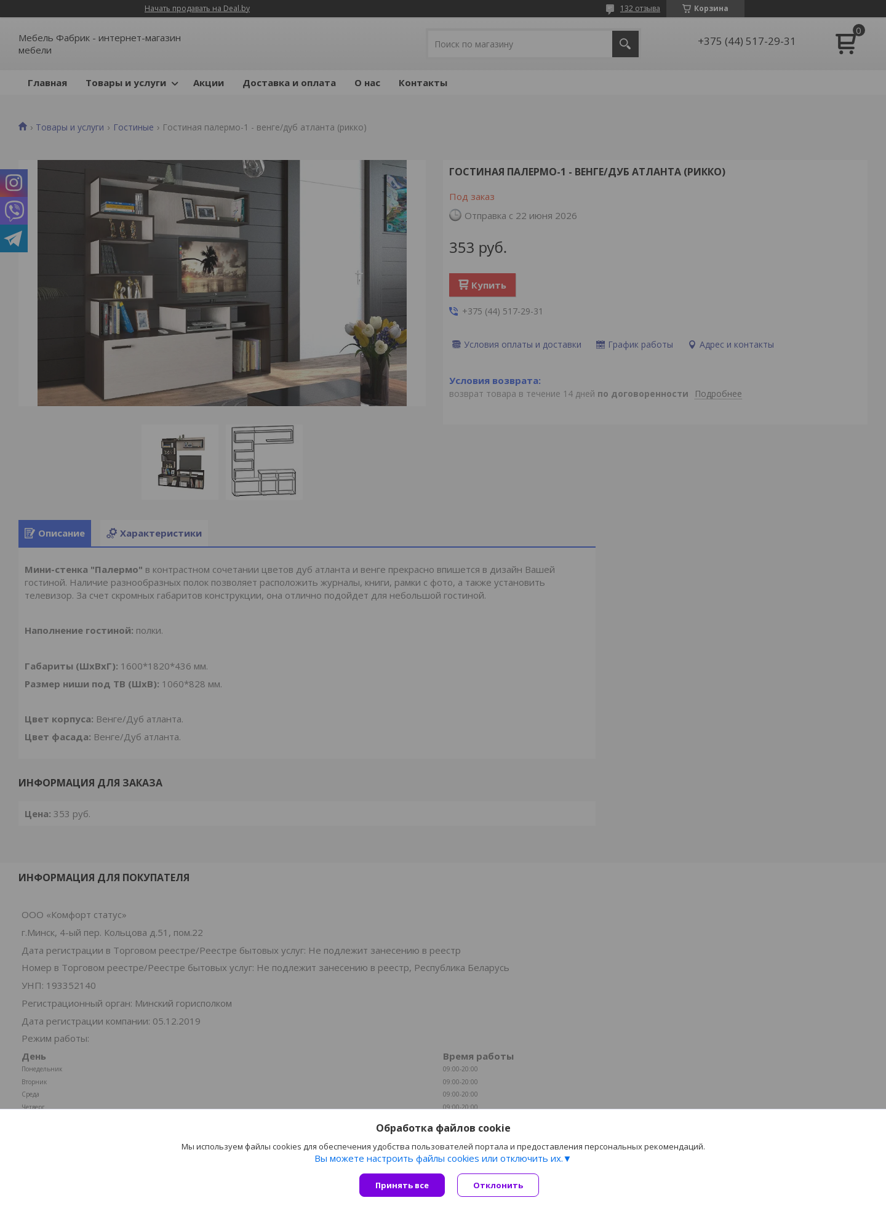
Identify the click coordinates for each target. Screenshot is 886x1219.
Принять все (402, 1185)
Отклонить (498, 1185)
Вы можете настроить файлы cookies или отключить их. (438, 1158)
